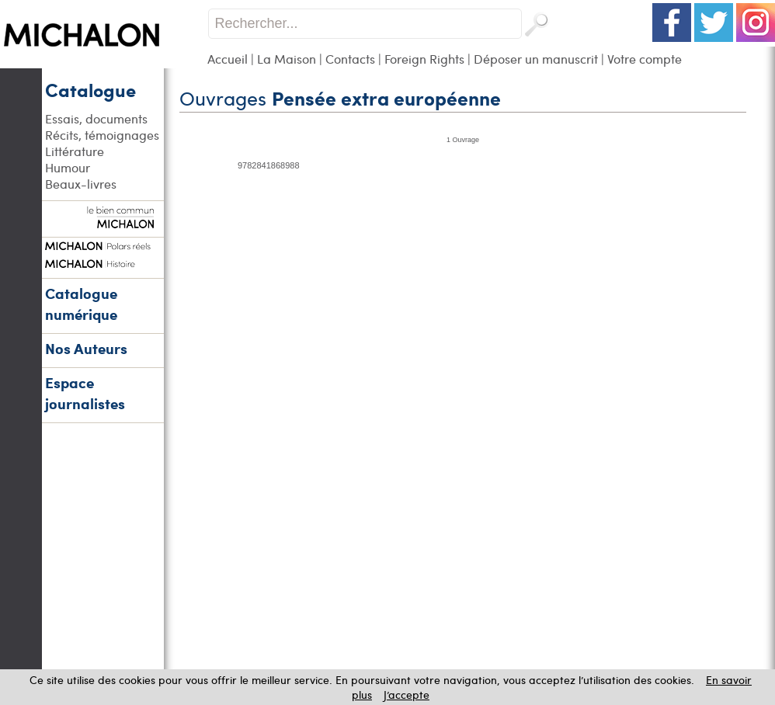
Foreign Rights (424, 58)
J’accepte (406, 694)
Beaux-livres (80, 183)
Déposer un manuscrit (536, 58)
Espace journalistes (85, 393)
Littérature (74, 151)
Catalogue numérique (81, 304)
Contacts (350, 58)
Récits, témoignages (102, 135)
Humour (67, 167)
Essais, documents (96, 118)
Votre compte (644, 58)
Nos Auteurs (86, 348)
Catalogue (90, 89)
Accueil (227, 58)
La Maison (286, 58)
